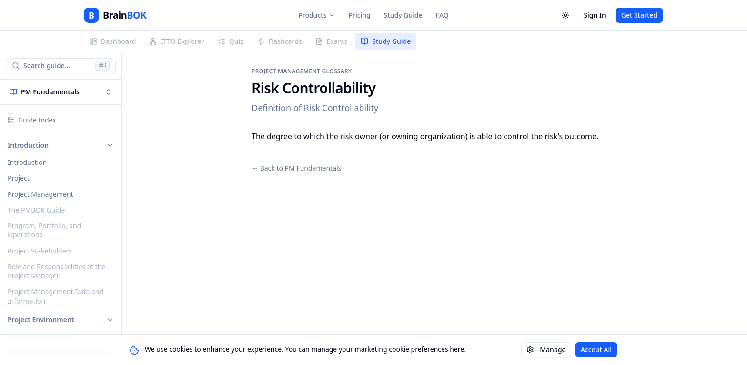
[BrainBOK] (115, 15)
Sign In (595, 15)
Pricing (359, 15)
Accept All (596, 349)
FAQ (442, 15)
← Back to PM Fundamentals (296, 167)
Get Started (639, 15)
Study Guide (403, 15)
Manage (545, 349)
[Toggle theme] (565, 15)
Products (316, 15)
